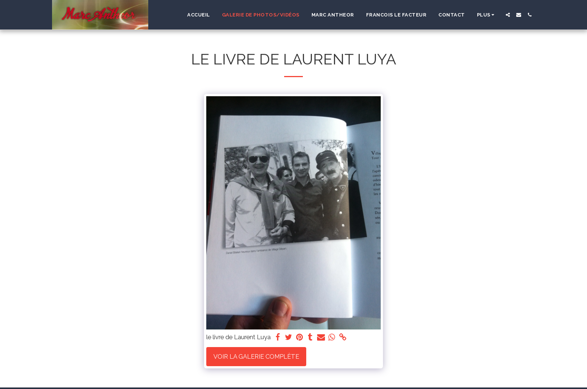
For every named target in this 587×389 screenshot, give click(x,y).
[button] (508, 14)
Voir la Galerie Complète (256, 356)
